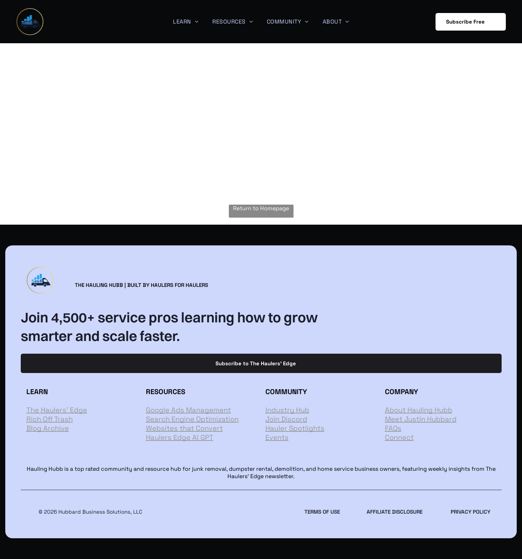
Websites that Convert (184, 428)
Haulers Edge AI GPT (179, 437)
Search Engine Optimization (192, 419)
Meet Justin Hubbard (421, 419)
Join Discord (286, 419)
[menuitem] (185, 21)
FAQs (393, 428)
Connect (399, 437)
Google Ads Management (188, 410)
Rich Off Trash (49, 419)
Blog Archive (47, 428)
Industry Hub (287, 410)
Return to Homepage (261, 208)
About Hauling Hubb (418, 410)
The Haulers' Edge (56, 410)
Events (277, 437)
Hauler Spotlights (294, 428)
